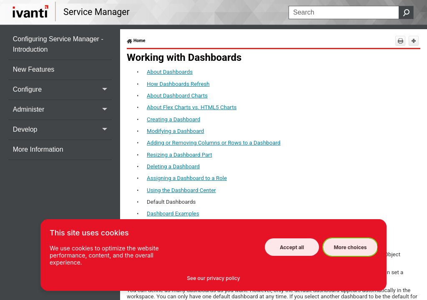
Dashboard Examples (173, 213)
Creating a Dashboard (173, 119)
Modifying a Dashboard (175, 131)
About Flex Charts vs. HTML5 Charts (191, 107)
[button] (406, 12)
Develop (62, 130)
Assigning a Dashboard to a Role (187, 178)
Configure (62, 90)
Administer (62, 110)
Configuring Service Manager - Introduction (58, 44)
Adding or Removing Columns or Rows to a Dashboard (214, 143)
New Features (34, 69)
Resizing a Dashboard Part (179, 155)
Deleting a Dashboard (173, 166)
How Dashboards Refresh (178, 84)
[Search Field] (351, 12)
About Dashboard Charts (177, 95)
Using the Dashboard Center (181, 190)
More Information (38, 149)
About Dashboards (170, 72)
